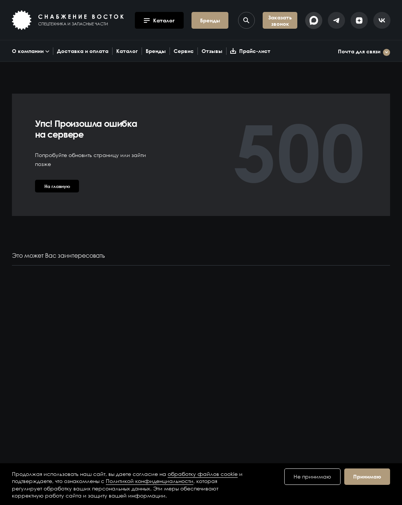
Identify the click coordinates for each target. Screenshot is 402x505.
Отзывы (212, 51)
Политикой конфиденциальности (149, 480)
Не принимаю (312, 476)
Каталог (127, 51)
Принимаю (367, 476)
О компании (30, 51)
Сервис (184, 51)
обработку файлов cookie (203, 473)
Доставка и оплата (82, 51)
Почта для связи (364, 52)
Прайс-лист (250, 51)
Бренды (156, 51)
